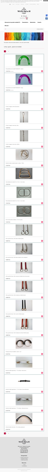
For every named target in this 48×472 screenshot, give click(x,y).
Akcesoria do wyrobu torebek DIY (14, 42)
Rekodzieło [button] (33, 22)
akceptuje (45, 0)
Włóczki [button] (7, 25)
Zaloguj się (25, 16)
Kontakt (26, 4)
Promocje (17, 4)
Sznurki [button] (39, 22)
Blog (38, 4)
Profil (24, 464)
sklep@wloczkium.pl (24, 452)
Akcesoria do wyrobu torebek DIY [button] (13, 22)
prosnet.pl (25, 470)
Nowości (22, 4)
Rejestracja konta (24, 459)
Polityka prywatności (24, 457)
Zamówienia (24, 465)
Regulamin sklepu (24, 458)
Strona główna (6, 42)
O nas (13, 4)
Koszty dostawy (33, 4)
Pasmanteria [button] (25, 22)
